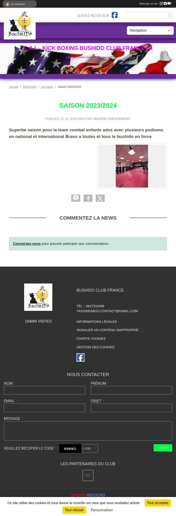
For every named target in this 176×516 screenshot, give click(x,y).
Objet (97, 400)
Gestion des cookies (95, 347)
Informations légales (96, 321)
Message (13, 418)
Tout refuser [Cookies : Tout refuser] (74, 510)
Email (11, 400)
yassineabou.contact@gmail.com (107, 311)
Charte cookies (90, 338)
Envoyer (163, 448)
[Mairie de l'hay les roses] (88, 475)
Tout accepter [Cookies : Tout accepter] (158, 503)
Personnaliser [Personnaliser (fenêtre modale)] (102, 510)
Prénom (100, 383)
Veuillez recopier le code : (31, 448)
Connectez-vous (27, 244)
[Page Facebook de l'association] (115, 15)
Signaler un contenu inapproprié (107, 330)
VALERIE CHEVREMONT (111, 119)
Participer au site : (155, 3)
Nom (10, 383)
